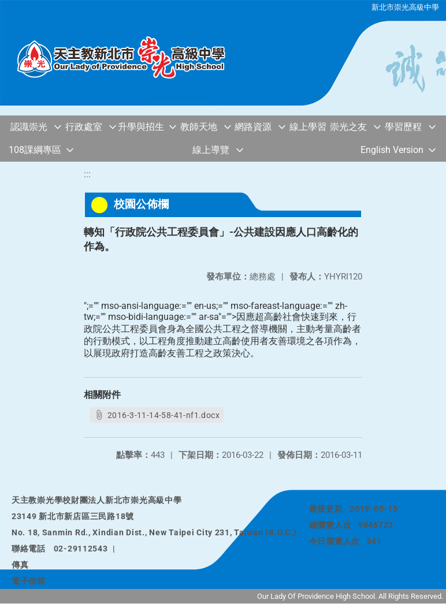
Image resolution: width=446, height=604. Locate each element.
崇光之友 (348, 126)
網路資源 (253, 126)
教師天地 (198, 126)
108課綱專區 (35, 149)
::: (87, 174)
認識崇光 (28, 126)
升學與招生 (141, 126)
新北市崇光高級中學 (405, 7)
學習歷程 (403, 126)
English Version (391, 149)
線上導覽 (210, 149)
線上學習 (307, 126)
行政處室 (83, 126)
